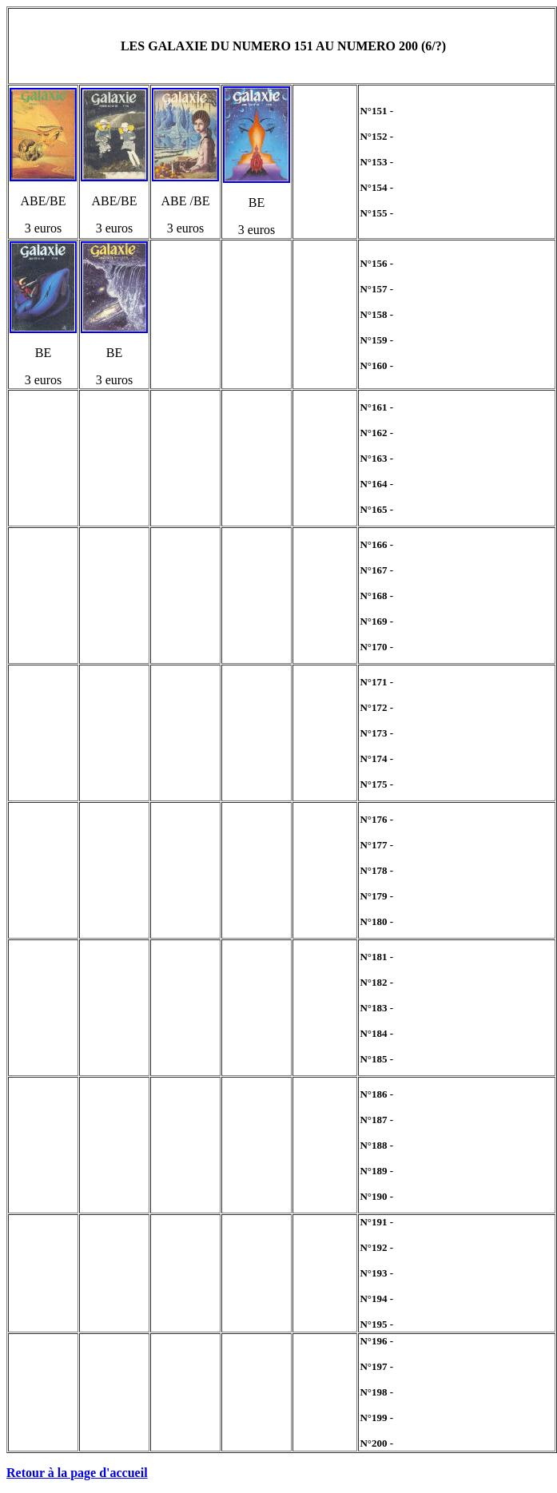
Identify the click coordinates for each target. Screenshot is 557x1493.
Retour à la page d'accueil (77, 1472)
